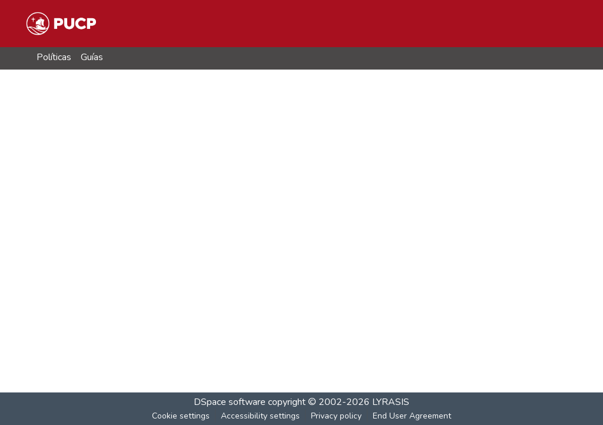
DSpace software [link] (230, 402)
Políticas (54, 57)
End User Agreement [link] (412, 415)
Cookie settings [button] (181, 415)
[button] (61, 23)
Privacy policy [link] (336, 415)
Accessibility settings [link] (260, 415)
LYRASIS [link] (390, 402)
